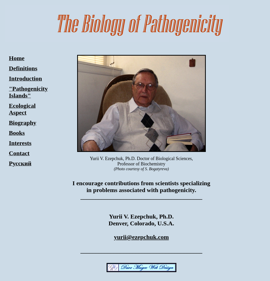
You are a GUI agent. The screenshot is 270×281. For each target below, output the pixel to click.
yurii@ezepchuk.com (141, 237)
